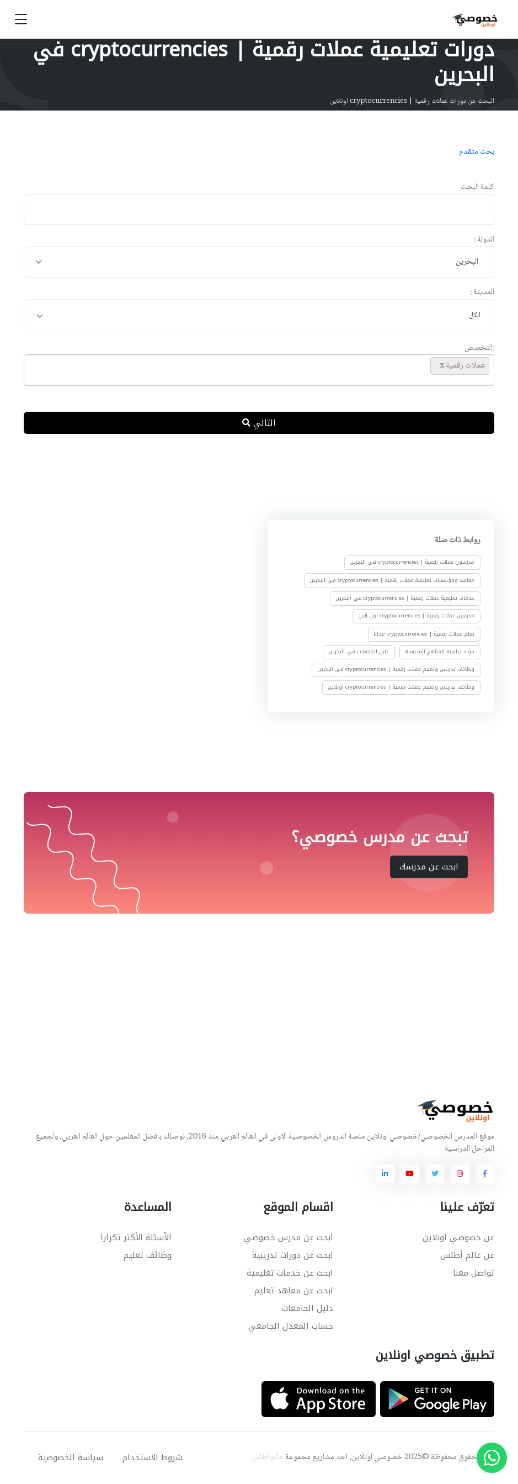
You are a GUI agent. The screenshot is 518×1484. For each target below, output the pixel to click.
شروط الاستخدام (152, 1457)
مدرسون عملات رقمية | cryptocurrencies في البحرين (412, 562)
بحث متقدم (476, 152)
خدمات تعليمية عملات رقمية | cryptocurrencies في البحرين (404, 598)
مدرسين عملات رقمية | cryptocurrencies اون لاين (416, 616)
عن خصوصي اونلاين (458, 1237)
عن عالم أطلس (467, 1255)
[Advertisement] (251, 479)
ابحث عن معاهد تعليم (293, 1290)
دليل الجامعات (307, 1308)
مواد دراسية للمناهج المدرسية (439, 652)
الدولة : (484, 240)
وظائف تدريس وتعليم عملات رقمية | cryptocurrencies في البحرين (395, 669)
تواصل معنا (473, 1273)
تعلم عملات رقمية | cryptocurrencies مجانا (423, 633)
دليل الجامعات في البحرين (358, 652)
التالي (259, 423)
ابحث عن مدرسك (428, 866)
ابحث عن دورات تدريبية (292, 1255)
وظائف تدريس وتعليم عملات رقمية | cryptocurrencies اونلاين (401, 687)
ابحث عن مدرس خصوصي (288, 1237)
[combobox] (259, 262)
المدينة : (482, 292)
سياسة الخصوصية (70, 1457)
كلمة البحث (477, 187)
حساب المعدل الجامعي (290, 1326)
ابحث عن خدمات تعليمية (290, 1273)
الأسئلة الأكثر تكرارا (136, 1237)
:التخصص (479, 348)
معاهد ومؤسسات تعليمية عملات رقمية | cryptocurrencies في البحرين (391, 580)
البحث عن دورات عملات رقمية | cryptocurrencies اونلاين (412, 101)
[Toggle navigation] (21, 19)
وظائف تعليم (148, 1255)
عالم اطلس (267, 1457)
